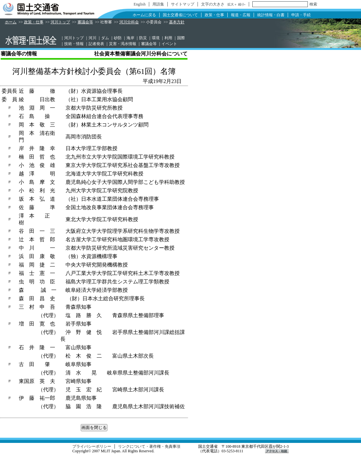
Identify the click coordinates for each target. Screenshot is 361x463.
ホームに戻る (144, 15)
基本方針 (177, 22)
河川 (92, 38)
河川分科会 (129, 22)
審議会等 (85, 22)
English (140, 4)
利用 (168, 38)
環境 (156, 38)
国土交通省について (180, 15)
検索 (313, 4)
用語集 (158, 4)
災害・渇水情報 (122, 44)
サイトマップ (182, 4)
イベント (169, 44)
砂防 (118, 38)
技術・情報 (74, 44)
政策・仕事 (214, 15)
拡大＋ (232, 4)
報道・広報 (240, 15)
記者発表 (96, 44)
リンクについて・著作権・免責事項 (149, 446)
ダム (105, 38)
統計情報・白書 (270, 15)
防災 (143, 38)
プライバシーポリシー (91, 446)
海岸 (130, 38)
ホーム (11, 22)
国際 (181, 38)
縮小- (242, 4)
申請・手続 (301, 15)
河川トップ (60, 22)
